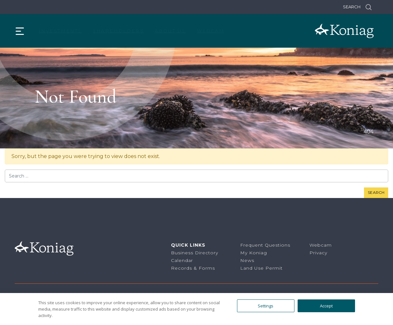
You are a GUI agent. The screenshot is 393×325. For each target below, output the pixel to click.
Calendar (182, 260)
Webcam (211, 31)
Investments (60, 31)
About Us (170, 31)
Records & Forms (193, 268)
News (247, 260)
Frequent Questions (265, 245)
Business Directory (194, 253)
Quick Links (188, 245)
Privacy (318, 253)
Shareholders (118, 31)
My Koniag (253, 253)
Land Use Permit (261, 268)
